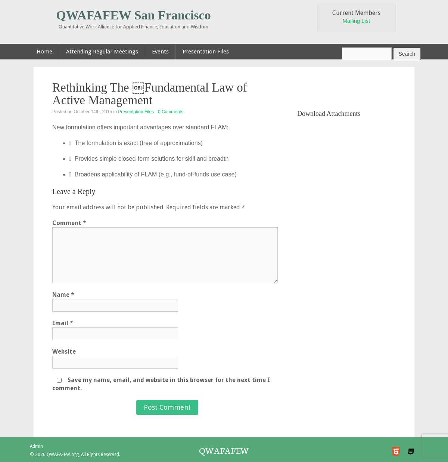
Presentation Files (136, 111)
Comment (69, 223)
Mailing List (356, 21)
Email (62, 323)
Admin (36, 446)
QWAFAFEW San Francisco (133, 15)
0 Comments (170, 111)
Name (63, 294)
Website (64, 351)
